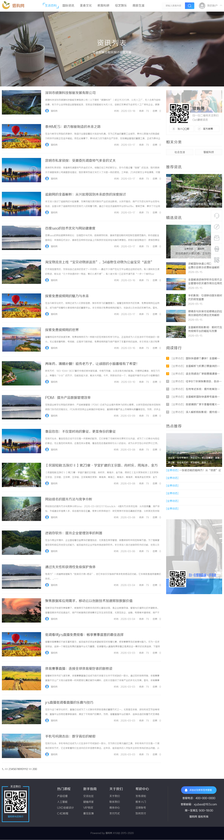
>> (30, 769)
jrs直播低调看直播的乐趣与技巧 (69, 703)
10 (22, 769)
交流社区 (88, 796)
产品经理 (62, 796)
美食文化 (86, 5)
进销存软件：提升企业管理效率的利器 (73, 533)
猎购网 (18, 5)
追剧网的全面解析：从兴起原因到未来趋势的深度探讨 (85, 195)
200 (34, 769)
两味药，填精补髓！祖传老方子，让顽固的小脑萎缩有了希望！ (92, 364)
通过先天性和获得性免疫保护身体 (70, 567)
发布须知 (141, 796)
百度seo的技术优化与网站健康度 (70, 228)
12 (26, 769)
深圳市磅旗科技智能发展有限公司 (70, 93)
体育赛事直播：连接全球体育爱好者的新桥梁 (78, 669)
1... (3, 769)
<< (6, 769)
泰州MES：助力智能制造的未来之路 (73, 127)
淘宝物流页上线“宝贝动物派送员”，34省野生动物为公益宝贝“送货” (99, 262)
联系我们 (114, 802)
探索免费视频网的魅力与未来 (67, 296)
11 (24, 769)
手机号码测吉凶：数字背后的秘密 (70, 736)
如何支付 (141, 813)
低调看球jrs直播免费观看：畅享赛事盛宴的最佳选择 (84, 635)
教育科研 (103, 5)
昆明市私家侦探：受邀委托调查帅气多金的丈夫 (80, 161)
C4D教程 (62, 813)
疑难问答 (88, 802)
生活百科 (51, 5)
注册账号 (141, 807)
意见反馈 (88, 813)
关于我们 (114, 796)
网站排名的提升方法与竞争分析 (68, 499)
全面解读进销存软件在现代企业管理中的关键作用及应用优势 (205, 283)
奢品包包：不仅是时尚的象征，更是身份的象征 (80, 432)
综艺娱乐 (121, 5)
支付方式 (114, 813)
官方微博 (208, 128)
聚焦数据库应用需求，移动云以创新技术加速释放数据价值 (89, 601)
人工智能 (62, 802)
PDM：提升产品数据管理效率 (68, 398)
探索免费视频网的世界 (62, 330)
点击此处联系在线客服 (198, 790)
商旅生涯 (138, 5)
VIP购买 (88, 807)
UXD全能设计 (65, 807)
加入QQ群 (183, 128)
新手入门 (141, 802)
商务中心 (114, 807)
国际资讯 (68, 5)
